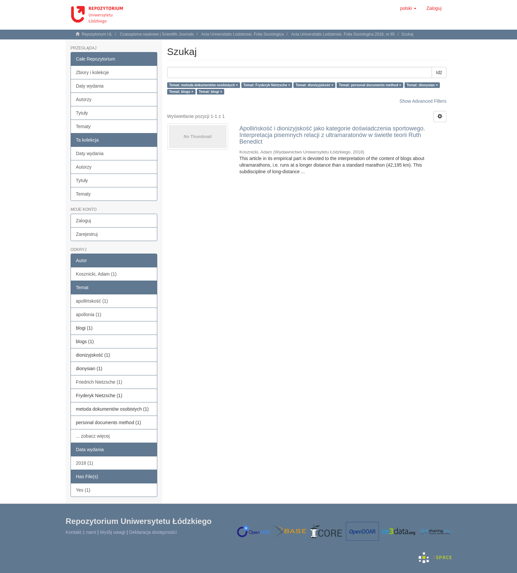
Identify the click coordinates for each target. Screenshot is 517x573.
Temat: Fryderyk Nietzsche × (266, 85)
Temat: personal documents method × (370, 85)
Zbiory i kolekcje (92, 72)
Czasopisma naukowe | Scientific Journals (157, 34)
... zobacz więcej (93, 436)
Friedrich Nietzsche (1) (99, 382)
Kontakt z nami (81, 532)
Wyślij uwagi (112, 532)
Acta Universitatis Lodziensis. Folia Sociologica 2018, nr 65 (343, 34)
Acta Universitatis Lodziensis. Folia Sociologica (242, 34)
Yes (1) (83, 490)
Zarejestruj (87, 234)
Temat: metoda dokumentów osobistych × (203, 85)
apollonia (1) (88, 314)
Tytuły (82, 113)
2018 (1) (84, 463)
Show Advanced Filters (423, 101)
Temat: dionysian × (422, 85)
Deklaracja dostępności (153, 532)
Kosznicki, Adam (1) (96, 274)
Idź (439, 72)
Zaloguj (83, 220)
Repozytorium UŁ (97, 34)
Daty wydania (90, 86)
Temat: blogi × (210, 92)
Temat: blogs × (181, 92)
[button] (408, 8)
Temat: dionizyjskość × (314, 85)
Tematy (83, 126)
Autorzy (83, 99)
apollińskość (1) (92, 301)
